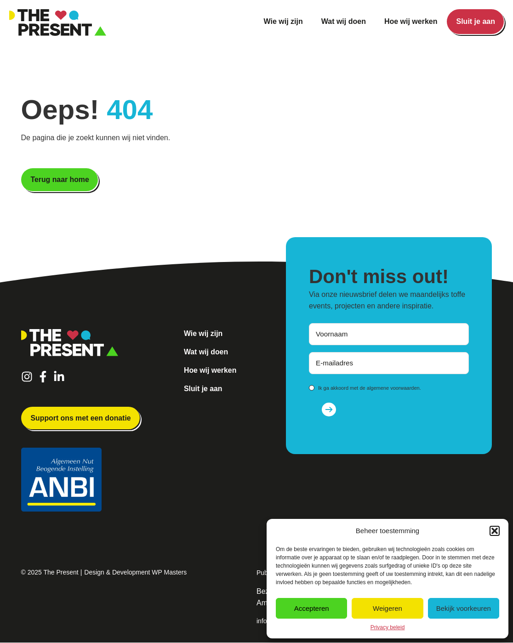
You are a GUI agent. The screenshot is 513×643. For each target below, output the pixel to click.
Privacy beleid (387, 627)
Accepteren (311, 608)
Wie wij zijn (283, 21)
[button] (494, 530)
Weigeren (387, 608)
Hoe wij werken (411, 21)
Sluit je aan (475, 21)
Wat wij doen (343, 21)
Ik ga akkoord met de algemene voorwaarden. (369, 388)
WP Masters (169, 572)
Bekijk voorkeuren (463, 608)
